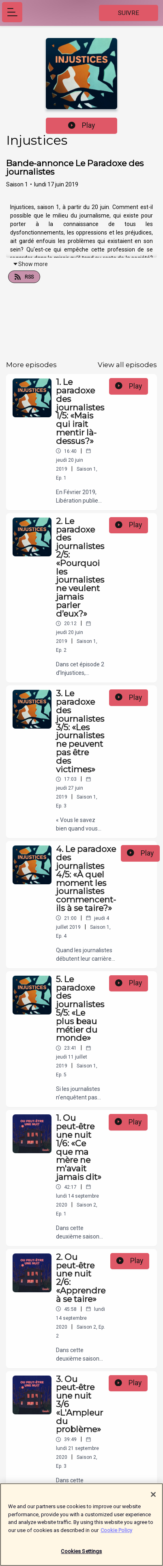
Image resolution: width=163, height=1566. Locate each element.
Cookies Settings (81, 1555)
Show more (30, 264)
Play (81, 125)
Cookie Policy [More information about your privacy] (116, 1533)
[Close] (153, 1498)
